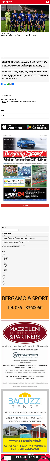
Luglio (5, 263)
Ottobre (5, 259)
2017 (4, 278)
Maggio (5, 265)
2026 (4, 253)
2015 (4, 281)
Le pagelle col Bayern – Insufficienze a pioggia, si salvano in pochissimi (12, 242)
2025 (4, 254)
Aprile (5, 266)
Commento (3, 102)
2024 (4, 256)
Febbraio (5, 269)
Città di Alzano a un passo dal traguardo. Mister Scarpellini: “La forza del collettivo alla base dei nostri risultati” (19, 235)
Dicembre (6, 257)
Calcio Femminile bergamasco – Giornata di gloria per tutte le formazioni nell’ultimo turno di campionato (18, 237)
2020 (4, 275)
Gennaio (5, 270)
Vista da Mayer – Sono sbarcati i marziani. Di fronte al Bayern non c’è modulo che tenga (15, 241)
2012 (4, 284)
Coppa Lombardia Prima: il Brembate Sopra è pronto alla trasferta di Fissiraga (13, 245)
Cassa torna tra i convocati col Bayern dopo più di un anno (11, 246)
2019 (4, 276)
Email (2, 115)
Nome (2, 110)
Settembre (6, 260)
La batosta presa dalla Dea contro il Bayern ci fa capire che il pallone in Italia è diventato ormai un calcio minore (19, 238)
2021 (4, 274)
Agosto (5, 262)
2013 (4, 283)
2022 (4, 272)
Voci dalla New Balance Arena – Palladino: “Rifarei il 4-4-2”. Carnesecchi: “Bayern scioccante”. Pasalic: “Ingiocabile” (19, 239)
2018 (4, 277)
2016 (4, 280)
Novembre (6, 258)
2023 (4, 271)
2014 (4, 282)
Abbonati (25, 205)
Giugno (5, 264)
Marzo (5, 268)
